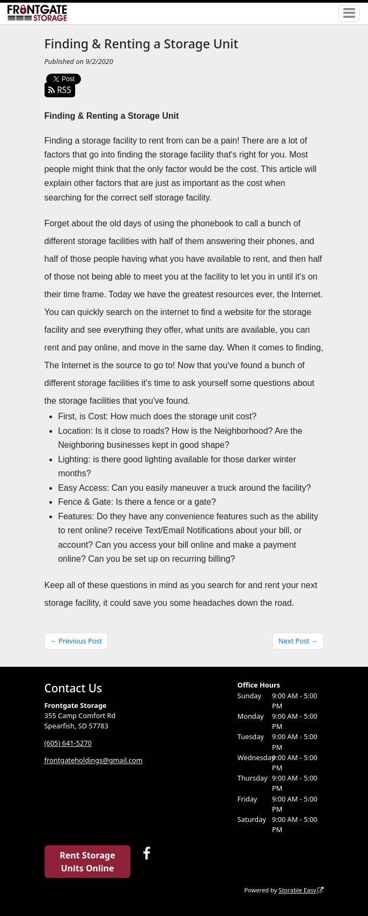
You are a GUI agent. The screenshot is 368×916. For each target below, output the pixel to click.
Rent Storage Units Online (87, 861)
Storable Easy (300, 890)
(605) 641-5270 (68, 743)
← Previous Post (76, 641)
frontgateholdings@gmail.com (94, 760)
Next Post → (298, 641)
